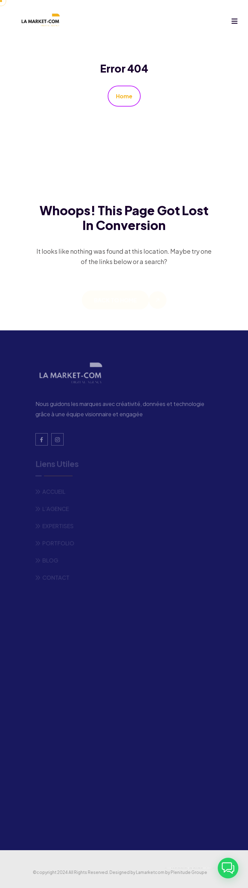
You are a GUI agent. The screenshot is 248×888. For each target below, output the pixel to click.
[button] (228, 868)
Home (124, 96)
